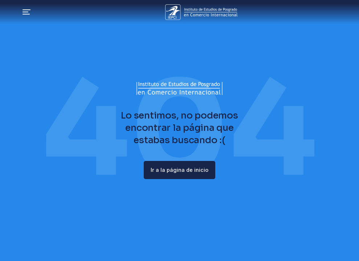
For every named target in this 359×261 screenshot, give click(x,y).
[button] (11, 12)
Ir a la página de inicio (180, 170)
